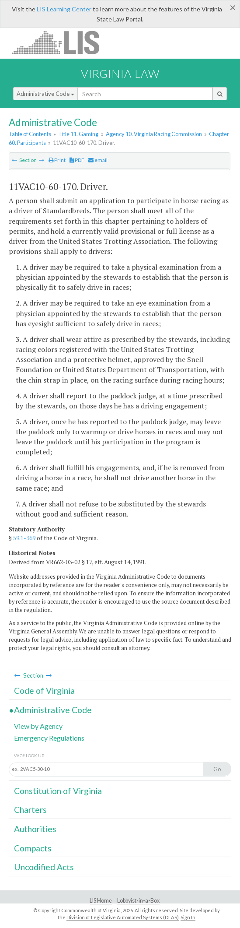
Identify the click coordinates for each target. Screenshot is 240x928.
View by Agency (38, 726)
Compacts (33, 848)
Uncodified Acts (44, 867)
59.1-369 (24, 538)
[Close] (233, 7)
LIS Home (101, 900)
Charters (30, 810)
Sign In (188, 917)
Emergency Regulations (49, 738)
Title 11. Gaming (78, 133)
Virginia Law (120, 73)
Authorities (35, 829)
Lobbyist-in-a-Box (138, 900)
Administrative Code (45, 93)
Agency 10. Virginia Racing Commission (154, 133)
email (98, 160)
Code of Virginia (44, 690)
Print (57, 160)
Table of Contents (30, 133)
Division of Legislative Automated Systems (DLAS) (122, 917)
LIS (60, 42)
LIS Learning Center (64, 9)
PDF (77, 160)
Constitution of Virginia (58, 791)
